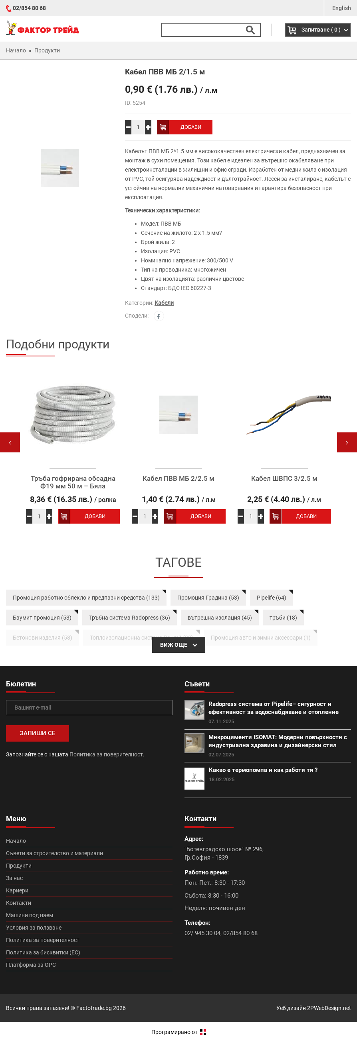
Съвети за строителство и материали (54, 853)
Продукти (19, 865)
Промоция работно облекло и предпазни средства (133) (86, 597)
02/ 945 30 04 (202, 933)
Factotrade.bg (94, 1008)
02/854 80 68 (29, 8)
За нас (14, 878)
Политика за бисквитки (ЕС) (43, 952)
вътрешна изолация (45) (220, 617)
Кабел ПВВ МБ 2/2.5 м (178, 478)
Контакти (18, 903)
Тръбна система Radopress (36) (129, 617)
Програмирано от (178, 1032)
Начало (16, 841)
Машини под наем (29, 915)
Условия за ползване (33, 927)
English (341, 8)
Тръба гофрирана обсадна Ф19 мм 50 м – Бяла (73, 482)
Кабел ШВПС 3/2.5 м (284, 478)
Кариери (17, 890)
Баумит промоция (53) (42, 617)
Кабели (164, 303)
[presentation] (10, 442)
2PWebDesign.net (329, 1008)
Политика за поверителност (106, 754)
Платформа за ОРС (31, 965)
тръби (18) (283, 617)
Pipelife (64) (271, 597)
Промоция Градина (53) (208, 597)
